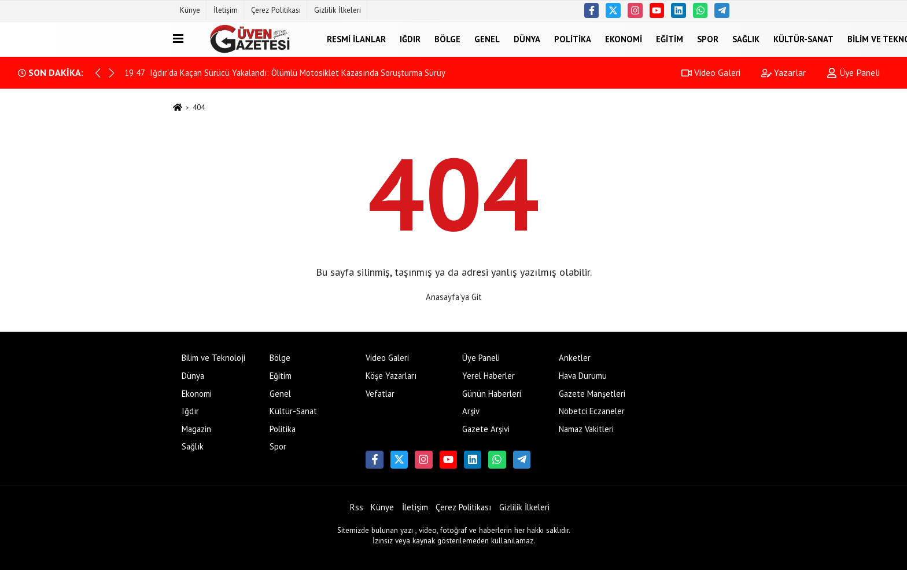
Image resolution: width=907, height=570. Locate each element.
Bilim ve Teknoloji (213, 357)
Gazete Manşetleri (592, 393)
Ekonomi (623, 38)
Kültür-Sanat (803, 38)
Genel (487, 38)
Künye (190, 10)
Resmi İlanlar (356, 38)
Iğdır (410, 38)
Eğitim (669, 38)
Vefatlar (380, 393)
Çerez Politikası (276, 10)
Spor (707, 38)
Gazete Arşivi (486, 428)
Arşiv (471, 410)
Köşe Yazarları (391, 375)
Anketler (575, 357)
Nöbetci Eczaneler (592, 410)
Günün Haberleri (491, 393)
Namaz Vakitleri (586, 428)
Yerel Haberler (488, 375)
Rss (356, 507)
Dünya (527, 38)
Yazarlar (783, 72)
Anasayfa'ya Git (454, 296)
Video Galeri (710, 72)
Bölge (447, 38)
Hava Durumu (583, 375)
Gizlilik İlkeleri (337, 10)
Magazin (196, 428)
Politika (572, 38)
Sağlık (745, 38)
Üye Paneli (853, 72)
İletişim (225, 10)
